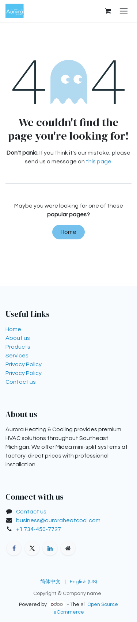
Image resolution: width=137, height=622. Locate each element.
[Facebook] (14, 548)
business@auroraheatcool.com (58, 520)
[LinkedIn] (50, 548)
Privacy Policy (23, 364)
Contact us (20, 382)
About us (17, 338)
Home (68, 232)
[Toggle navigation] (124, 11)
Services (16, 356)
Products (17, 347)
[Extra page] (68, 548)
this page (98, 161)
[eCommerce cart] (108, 11)
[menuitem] (50, 582)
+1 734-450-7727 (38, 529)
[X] (32, 548)
